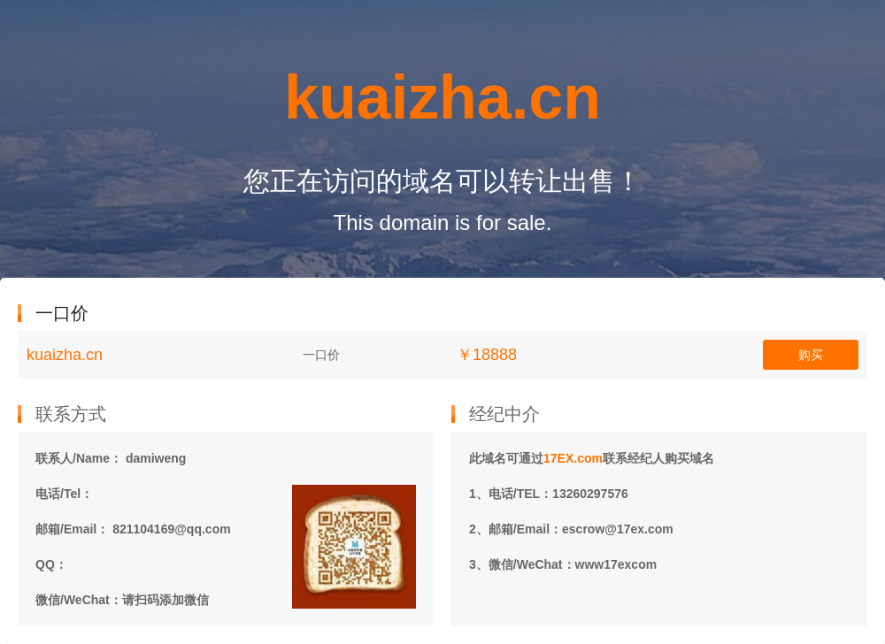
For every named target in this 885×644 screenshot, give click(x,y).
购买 (810, 355)
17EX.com (573, 458)
